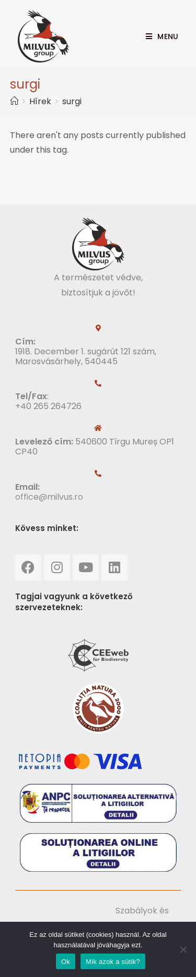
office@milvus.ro (49, 497)
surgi (72, 101)
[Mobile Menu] (158, 36)
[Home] (14, 101)
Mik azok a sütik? (113, 962)
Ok (65, 962)
